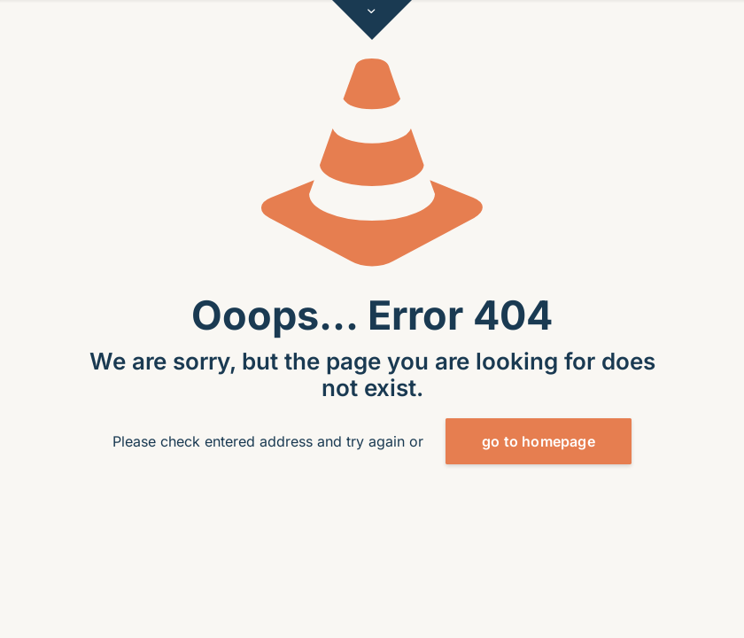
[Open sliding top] (372, 20)
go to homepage (538, 441)
